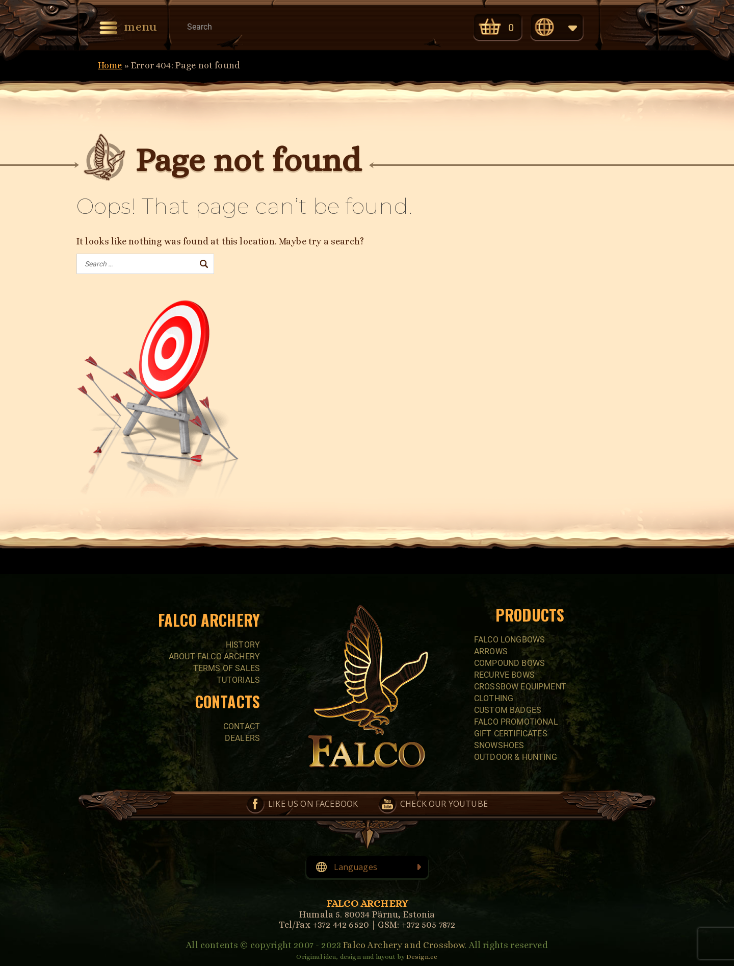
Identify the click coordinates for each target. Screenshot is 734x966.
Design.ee (421, 956)
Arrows (491, 651)
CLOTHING (493, 698)
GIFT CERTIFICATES (510, 733)
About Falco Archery (214, 656)
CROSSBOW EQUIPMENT (520, 686)
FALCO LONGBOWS (509, 640)
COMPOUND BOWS (509, 663)
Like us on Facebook (397, 26)
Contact (241, 726)
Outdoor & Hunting (515, 757)
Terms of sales (226, 668)
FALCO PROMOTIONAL (516, 722)
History (243, 645)
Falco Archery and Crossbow (403, 945)
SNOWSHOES (499, 745)
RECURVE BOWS (504, 675)
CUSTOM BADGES (507, 710)
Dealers (242, 738)
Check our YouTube (440, 26)
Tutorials (238, 680)
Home (110, 65)
